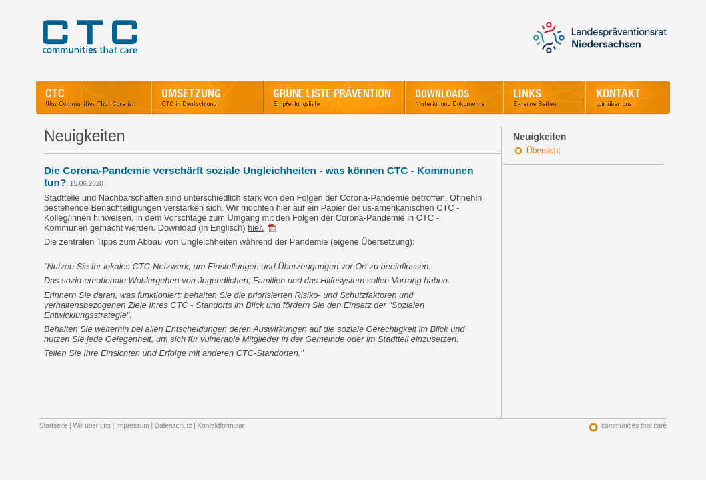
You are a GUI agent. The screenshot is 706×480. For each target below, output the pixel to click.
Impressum (132, 425)
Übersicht (543, 150)
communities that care (634, 425)
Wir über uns (92, 425)
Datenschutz (173, 425)
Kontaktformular (221, 425)
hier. (256, 228)
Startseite (53, 425)
